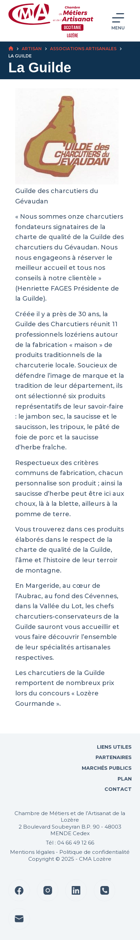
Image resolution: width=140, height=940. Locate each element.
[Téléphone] (105, 890)
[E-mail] (19, 919)
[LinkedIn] (76, 890)
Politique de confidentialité (94, 852)
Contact (117, 789)
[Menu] (118, 21)
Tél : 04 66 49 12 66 (70, 842)
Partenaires (114, 757)
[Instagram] (48, 890)
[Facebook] (19, 890)
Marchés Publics (107, 768)
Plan (124, 779)
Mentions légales (32, 852)
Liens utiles (114, 747)
